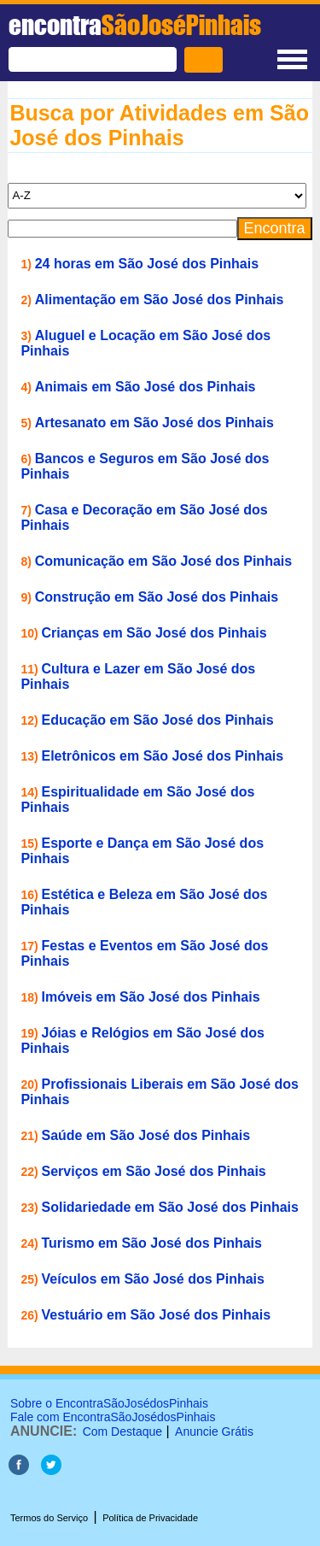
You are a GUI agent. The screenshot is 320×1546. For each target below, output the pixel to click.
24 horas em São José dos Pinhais (147, 263)
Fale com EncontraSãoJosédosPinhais (112, 1417)
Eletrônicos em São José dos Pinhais (163, 756)
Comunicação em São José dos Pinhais (163, 561)
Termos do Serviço (49, 1518)
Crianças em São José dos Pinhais (154, 633)
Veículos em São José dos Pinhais (153, 1279)
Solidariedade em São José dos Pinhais (170, 1207)
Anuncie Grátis (214, 1431)
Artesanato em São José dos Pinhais (154, 422)
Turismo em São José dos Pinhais (152, 1243)
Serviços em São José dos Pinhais (154, 1171)
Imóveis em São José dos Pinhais (151, 997)
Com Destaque (122, 1431)
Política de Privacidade (150, 1518)
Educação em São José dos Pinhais (158, 720)
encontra (135, 25)
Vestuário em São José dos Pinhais (156, 1315)
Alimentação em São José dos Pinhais (159, 299)
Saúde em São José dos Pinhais (146, 1135)
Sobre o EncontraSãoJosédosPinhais (109, 1403)
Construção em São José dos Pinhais (156, 597)
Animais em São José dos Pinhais (145, 386)
